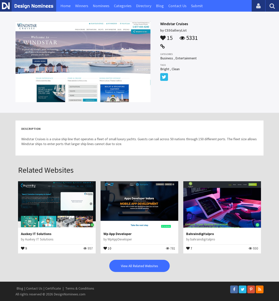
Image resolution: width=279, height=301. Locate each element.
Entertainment (186, 58)
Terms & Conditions (79, 288)
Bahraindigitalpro (200, 234)
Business (166, 58)
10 (107, 248)
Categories (122, 5)
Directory (143, 5)
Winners (81, 5)
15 (166, 36)
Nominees (101, 5)
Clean (176, 69)
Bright (164, 69)
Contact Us (177, 5)
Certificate (53, 288)
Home (65, 5)
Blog (160, 5)
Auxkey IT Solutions (36, 234)
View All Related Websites (139, 266)
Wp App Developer (117, 234)
